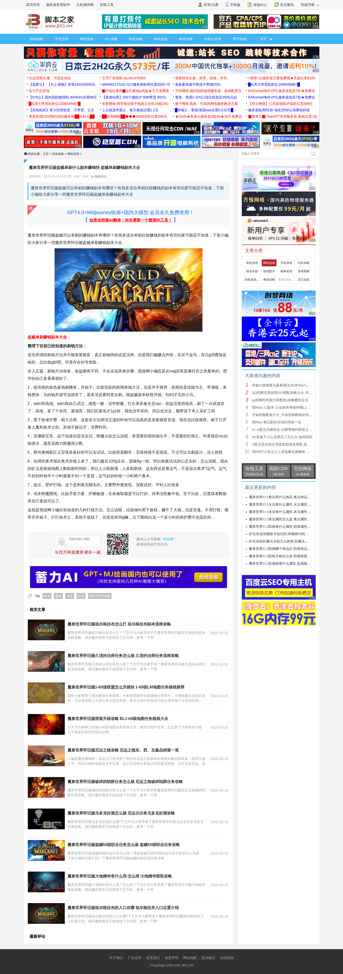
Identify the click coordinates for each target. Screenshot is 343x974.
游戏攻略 (36, 39)
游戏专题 (252, 271)
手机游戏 (61, 39)
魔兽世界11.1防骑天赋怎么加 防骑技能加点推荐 (285, 556)
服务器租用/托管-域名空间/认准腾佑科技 (279, 110)
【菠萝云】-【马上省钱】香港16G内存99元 (62, 84)
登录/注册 (211, 5)
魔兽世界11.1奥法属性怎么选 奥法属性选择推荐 (285, 519)
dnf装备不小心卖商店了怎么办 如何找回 (282, 437)
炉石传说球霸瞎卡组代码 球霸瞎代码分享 (280, 534)
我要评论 (99, 176)
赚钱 (58, 596)
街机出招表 (212, 39)
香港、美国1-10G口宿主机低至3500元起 (206, 97)
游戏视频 (304, 271)
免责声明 (172, 958)
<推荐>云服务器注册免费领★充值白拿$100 (281, 78)
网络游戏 (87, 39)
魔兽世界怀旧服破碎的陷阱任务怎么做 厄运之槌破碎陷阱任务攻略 (125, 782)
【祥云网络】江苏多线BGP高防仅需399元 (280, 104)
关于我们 (116, 958)
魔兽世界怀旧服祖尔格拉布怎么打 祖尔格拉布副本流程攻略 (119, 624)
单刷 (70, 596)
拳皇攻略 (186, 39)
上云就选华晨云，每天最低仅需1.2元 (130, 110)
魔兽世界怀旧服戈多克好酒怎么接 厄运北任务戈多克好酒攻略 (121, 813)
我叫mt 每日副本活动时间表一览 (276, 422)
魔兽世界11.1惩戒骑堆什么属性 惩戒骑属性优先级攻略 (290, 563)
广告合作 (135, 958)
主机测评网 (85, 5)
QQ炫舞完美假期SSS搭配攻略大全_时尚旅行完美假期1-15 (296, 393)
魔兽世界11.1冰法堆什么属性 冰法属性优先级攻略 (287, 512)
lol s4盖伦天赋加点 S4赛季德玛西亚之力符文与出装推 (292, 429)
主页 (46, 154)
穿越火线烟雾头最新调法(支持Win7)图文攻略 (286, 385)
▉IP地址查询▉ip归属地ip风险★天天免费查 (135, 91)
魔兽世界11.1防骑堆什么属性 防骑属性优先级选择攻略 (290, 526)
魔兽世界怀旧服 (99, 596)
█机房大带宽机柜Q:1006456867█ (274, 84)
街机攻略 (136, 39)
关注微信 (287, 5)
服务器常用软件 (58, 5)
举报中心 (260, 5)
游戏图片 (269, 271)
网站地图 (190, 958)
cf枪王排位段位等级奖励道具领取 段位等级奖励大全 (291, 444)
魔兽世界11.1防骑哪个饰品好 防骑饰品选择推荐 (285, 549)
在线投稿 (227, 958)
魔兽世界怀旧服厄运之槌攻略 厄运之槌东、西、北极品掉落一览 (123, 750)
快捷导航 (310, 5)
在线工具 (107, 5)
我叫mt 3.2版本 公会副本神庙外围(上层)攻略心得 (289, 407)
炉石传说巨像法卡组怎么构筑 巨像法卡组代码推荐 (287, 541)
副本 (47, 596)
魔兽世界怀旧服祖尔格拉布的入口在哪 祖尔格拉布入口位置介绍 (123, 908)
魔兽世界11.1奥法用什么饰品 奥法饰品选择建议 (285, 497)
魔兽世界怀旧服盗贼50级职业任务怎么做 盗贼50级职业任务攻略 (123, 845)
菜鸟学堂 (33, 5)
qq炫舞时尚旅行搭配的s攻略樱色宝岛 (280, 400)
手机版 (235, 5)
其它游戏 (239, 39)
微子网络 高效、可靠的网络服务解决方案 (206, 104)
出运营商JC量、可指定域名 (50, 78)
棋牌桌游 (286, 271)
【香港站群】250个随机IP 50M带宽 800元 (134, 97)
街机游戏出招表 (252, 279)
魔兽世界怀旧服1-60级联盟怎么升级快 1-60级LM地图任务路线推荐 (126, 687)
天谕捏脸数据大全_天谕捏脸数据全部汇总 (284, 415)
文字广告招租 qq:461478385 (124, 78)
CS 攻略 (111, 39)
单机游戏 (161, 39)
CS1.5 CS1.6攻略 (286, 279)
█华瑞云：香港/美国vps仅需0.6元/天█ (204, 110)
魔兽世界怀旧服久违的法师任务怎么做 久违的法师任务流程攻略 (123, 656)
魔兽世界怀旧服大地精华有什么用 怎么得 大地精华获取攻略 (119, 876)
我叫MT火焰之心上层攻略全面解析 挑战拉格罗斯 (289, 452)
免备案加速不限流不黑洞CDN (197, 84)
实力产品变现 (39, 91)
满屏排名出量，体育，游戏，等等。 (202, 78)
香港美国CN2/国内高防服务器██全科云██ (62, 116)
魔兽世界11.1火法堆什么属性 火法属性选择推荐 (285, 504)
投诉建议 (208, 958)
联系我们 (153, 958)
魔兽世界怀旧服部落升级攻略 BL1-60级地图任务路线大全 (117, 719)
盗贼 (81, 596)
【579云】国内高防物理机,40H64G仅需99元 (63, 97)
